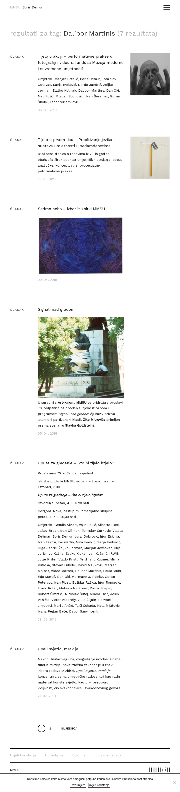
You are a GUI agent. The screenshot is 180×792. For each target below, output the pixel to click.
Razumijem (78, 785)
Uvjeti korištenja (23, 748)
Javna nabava (109, 748)
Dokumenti (81, 748)
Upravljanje (54, 748)
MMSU (15, 7)
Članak (17, 49)
